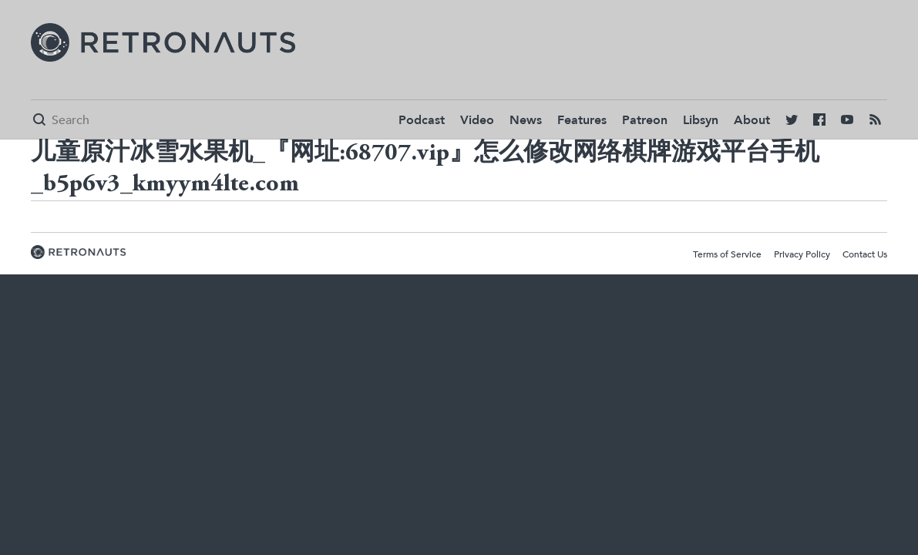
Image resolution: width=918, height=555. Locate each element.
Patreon (644, 120)
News (525, 120)
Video (477, 120)
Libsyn (700, 120)
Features (582, 120)
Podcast (421, 120)
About (752, 120)
